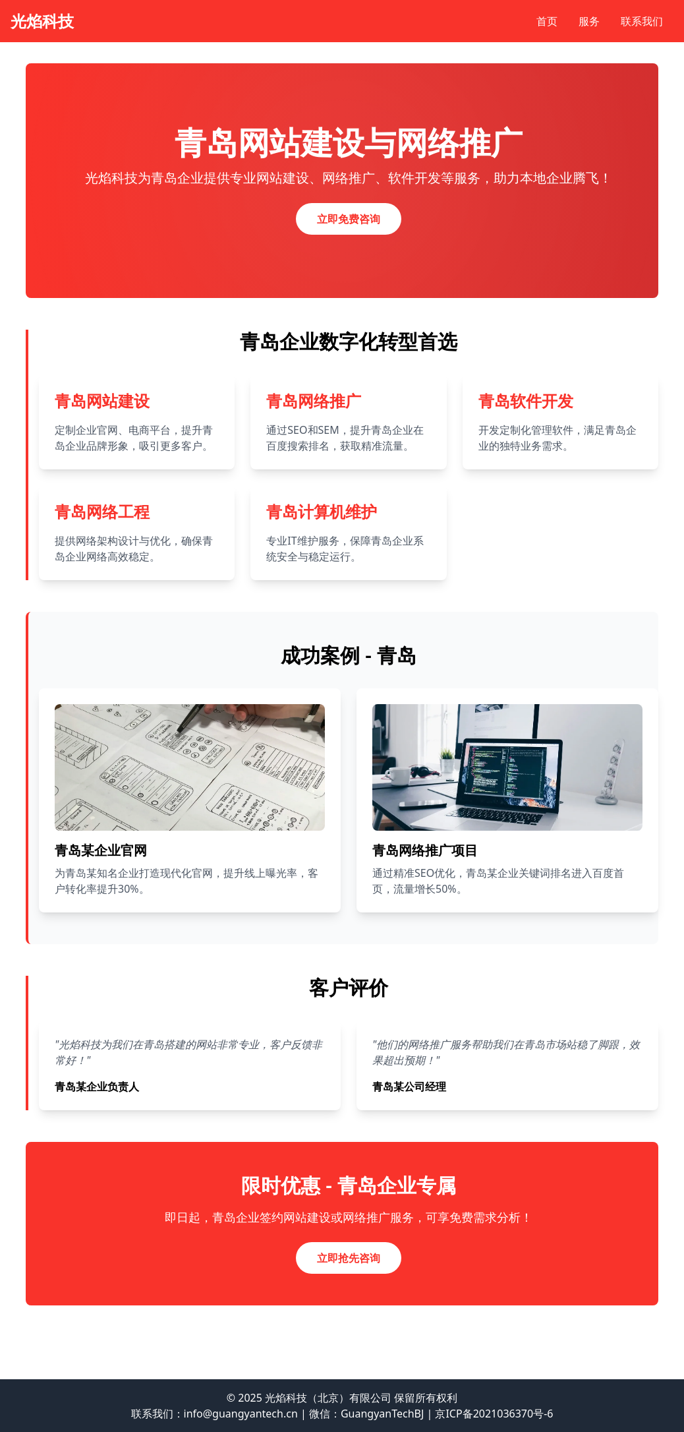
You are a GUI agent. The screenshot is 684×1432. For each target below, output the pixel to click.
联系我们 (642, 21)
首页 (546, 21)
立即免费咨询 (348, 219)
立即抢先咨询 (348, 1258)
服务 (589, 21)
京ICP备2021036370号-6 (494, 1413)
